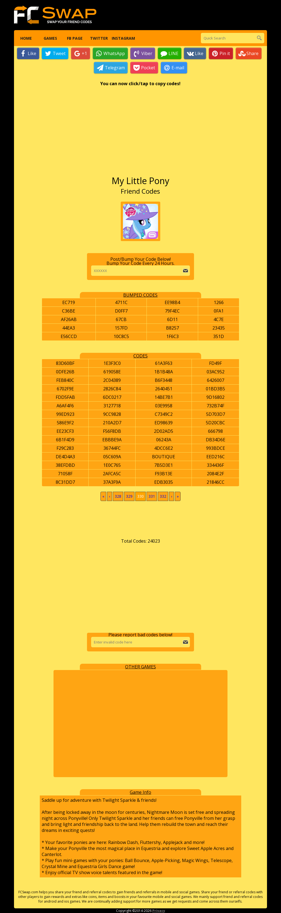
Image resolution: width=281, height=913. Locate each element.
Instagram (123, 38)
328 (118, 496)
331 (151, 496)
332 (163, 496)
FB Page (74, 38)
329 (129, 496)
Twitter (99, 38)
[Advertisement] (140, 134)
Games (50, 38)
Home (26, 38)
